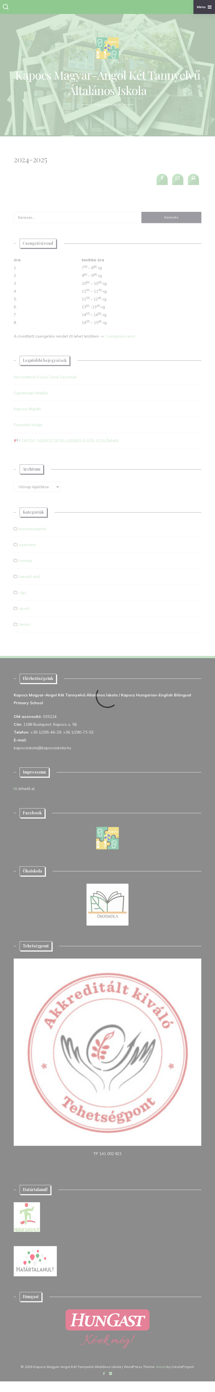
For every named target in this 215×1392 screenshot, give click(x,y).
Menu (204, 7)
